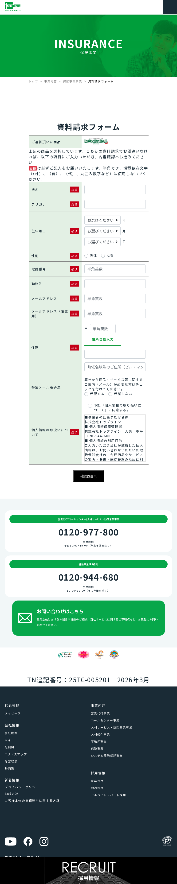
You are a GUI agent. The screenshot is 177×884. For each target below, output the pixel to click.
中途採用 (97, 788)
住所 (35, 347)
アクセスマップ (16, 754)
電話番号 (38, 269)
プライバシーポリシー (22, 787)
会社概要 (11, 733)
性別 (35, 255)
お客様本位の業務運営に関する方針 (32, 800)
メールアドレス (44, 298)
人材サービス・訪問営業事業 (112, 727)
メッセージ (13, 713)
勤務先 (37, 283)
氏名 (35, 189)
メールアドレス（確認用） (49, 313)
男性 (93, 255)
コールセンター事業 (105, 720)
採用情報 (98, 773)
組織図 (9, 747)
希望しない (123, 393)
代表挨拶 (12, 705)
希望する (97, 393)
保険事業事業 (72, 81)
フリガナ (38, 204)
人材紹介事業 (100, 734)
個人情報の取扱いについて (49, 432)
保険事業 (97, 748)
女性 (110, 255)
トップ (33, 81)
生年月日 (38, 231)
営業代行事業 (100, 713)
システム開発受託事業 (107, 755)
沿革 (8, 740)
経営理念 (11, 761)
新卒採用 (97, 781)
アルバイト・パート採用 (108, 795)
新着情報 (12, 780)
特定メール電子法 (46, 387)
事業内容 (50, 81)
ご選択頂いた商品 (46, 142)
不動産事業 (99, 741)
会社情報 (12, 725)
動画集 (9, 768)
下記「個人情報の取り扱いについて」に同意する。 (118, 407)
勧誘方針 (11, 793)
